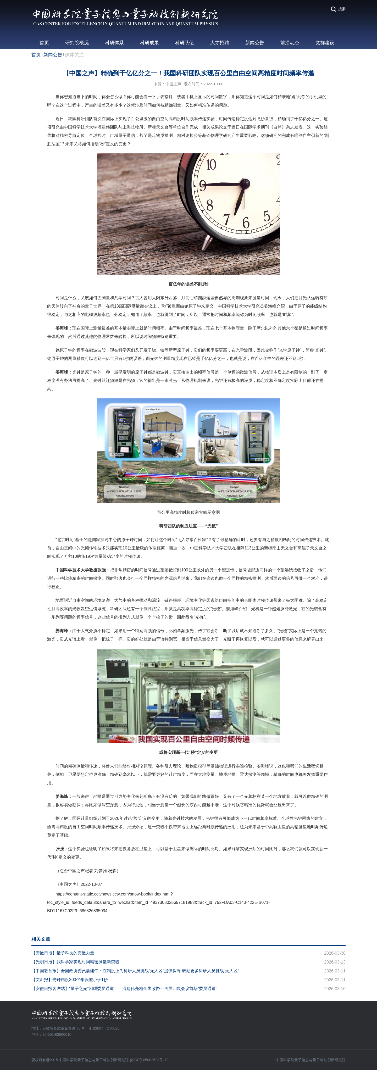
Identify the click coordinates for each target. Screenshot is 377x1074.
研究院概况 (77, 42)
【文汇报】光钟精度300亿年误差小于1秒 (69, 979)
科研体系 (114, 42)
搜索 (342, 9)
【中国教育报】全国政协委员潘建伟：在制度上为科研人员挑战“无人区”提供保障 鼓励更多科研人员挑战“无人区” (135, 971)
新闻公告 (254, 42)
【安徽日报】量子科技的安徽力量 (62, 953)
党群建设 (324, 42)
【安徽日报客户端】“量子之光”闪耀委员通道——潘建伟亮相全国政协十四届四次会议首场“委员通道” (124, 988)
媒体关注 (74, 54)
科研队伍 (184, 42)
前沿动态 (289, 42)
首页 (44, 42)
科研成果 (149, 42)
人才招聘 (219, 42)
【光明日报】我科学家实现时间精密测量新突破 (75, 962)
